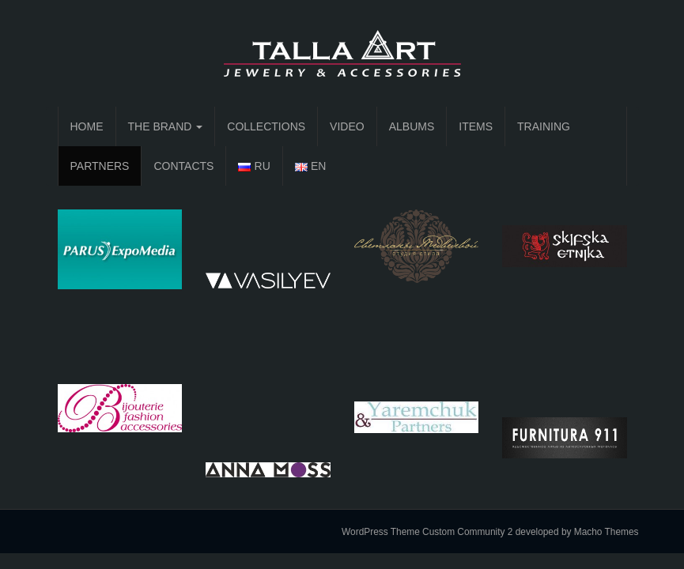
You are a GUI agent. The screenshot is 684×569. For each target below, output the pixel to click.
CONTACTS (183, 166)
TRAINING (543, 126)
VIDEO (347, 126)
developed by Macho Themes (577, 531)
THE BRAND (165, 126)
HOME (87, 126)
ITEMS (476, 126)
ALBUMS (412, 126)
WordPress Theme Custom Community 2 (427, 531)
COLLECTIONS (266, 126)
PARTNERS (100, 166)
